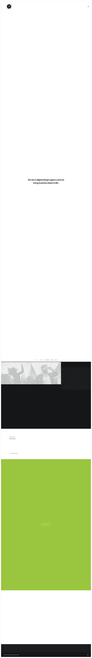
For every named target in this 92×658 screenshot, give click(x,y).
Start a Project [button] (46, 524)
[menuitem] (37, 361)
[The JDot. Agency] (7, 6)
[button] (88, 6)
